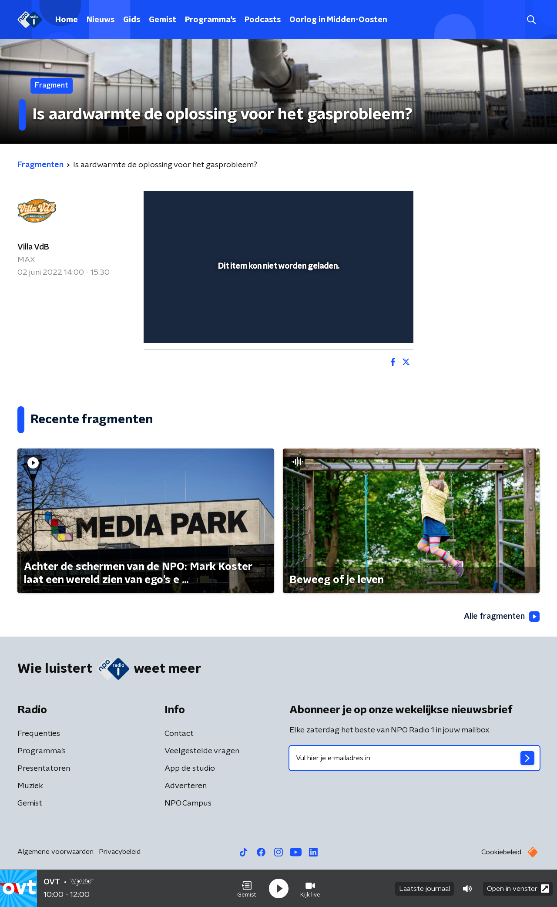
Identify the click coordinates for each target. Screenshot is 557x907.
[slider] (277, 300)
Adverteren (185, 786)
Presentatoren (43, 768)
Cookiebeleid (501, 852)
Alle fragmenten (502, 616)
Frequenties (38, 734)
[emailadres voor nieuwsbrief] (414, 758)
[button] (247, 889)
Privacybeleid (120, 851)
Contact (179, 734)
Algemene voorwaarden (55, 851)
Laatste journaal (424, 888)
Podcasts (263, 20)
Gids (131, 20)
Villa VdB (33, 247)
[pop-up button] (374, 324)
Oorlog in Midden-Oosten (338, 20)
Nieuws (100, 20)
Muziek (30, 786)
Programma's (210, 20)
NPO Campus (187, 803)
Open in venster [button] (518, 888)
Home (66, 20)
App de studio (189, 768)
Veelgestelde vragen (201, 751)
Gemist (162, 20)
